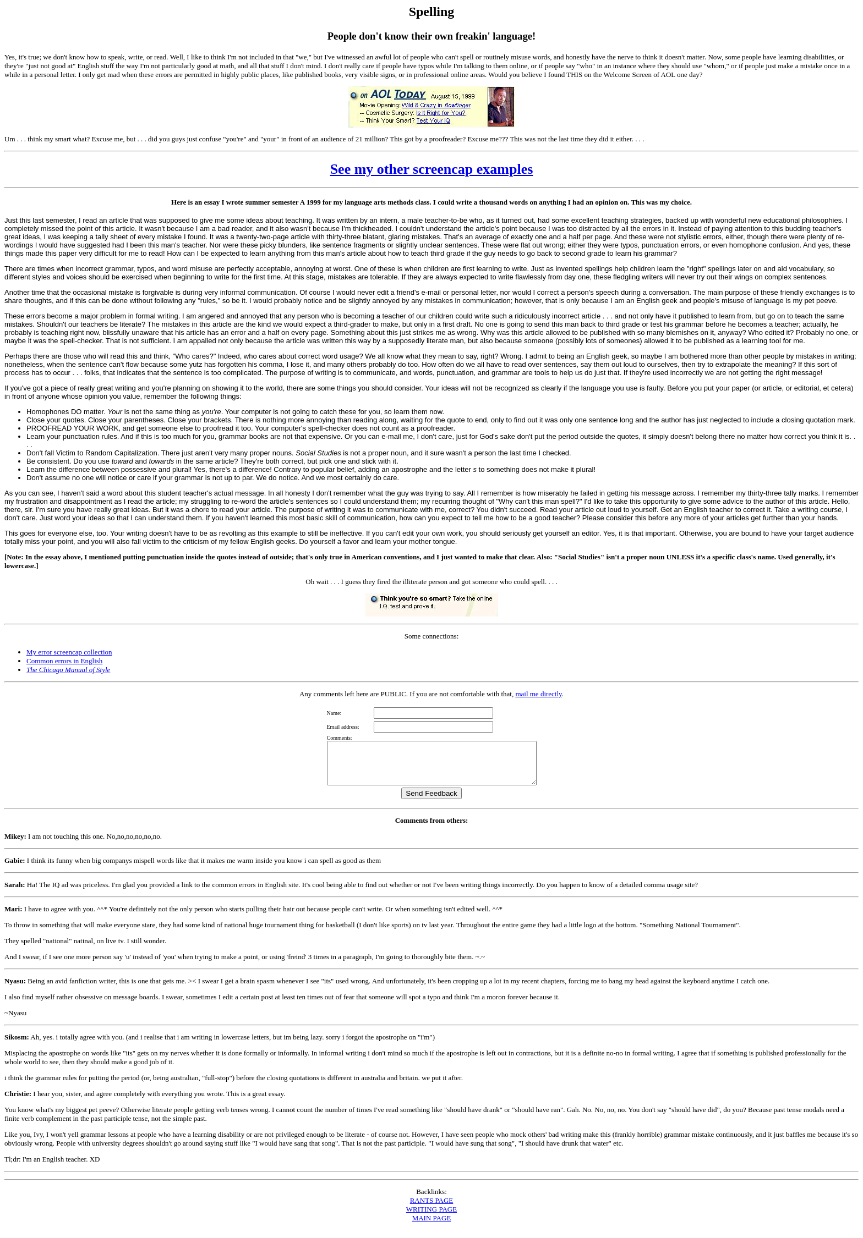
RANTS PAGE (432, 1208)
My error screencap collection (69, 652)
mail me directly (538, 694)
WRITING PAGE (431, 1217)
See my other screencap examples (431, 169)
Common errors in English (64, 661)
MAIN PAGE (431, 1226)
